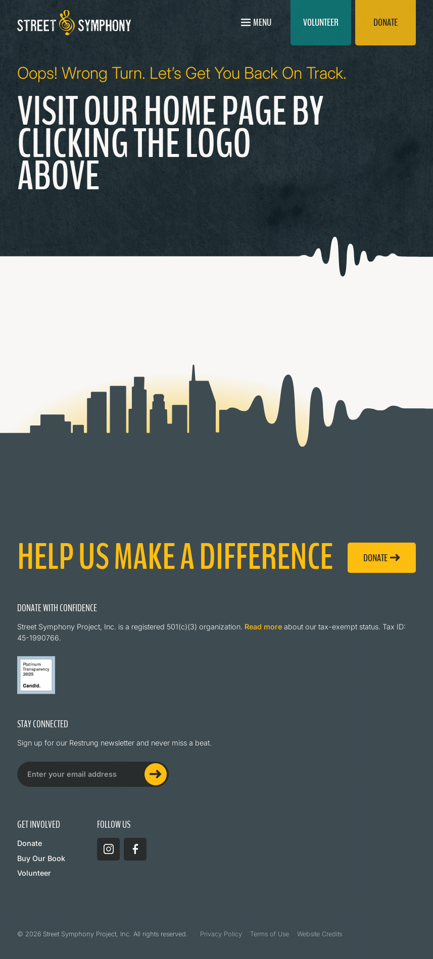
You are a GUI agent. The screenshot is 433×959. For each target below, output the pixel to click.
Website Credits (319, 934)
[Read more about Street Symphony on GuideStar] (36, 675)
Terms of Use (269, 934)
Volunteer (34, 873)
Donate (29, 843)
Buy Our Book (41, 858)
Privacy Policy (221, 934)
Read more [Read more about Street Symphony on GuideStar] (263, 626)
